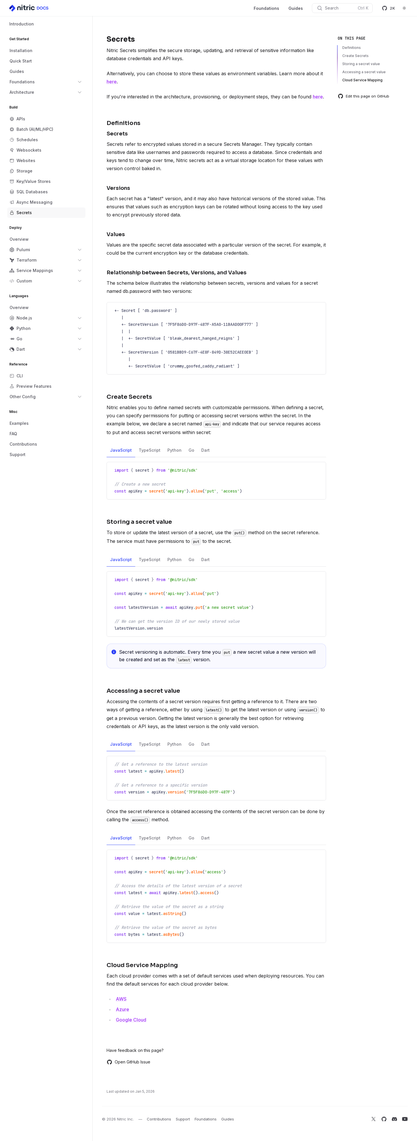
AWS (121, 999)
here (112, 81)
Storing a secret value (361, 64)
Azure (122, 1009)
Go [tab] (191, 452)
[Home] (29, 8)
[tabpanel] (216, 480)
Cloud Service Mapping (362, 80)
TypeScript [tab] (149, 452)
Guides (295, 8)
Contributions (159, 1119)
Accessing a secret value (364, 72)
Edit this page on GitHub (363, 96)
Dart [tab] (205, 452)
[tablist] (216, 450)
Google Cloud (131, 1020)
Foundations (266, 8)
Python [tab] (174, 452)
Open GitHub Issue (128, 1062)
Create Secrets (355, 56)
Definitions (351, 47)
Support (183, 1119)
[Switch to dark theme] (404, 8)
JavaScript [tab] (121, 452)
